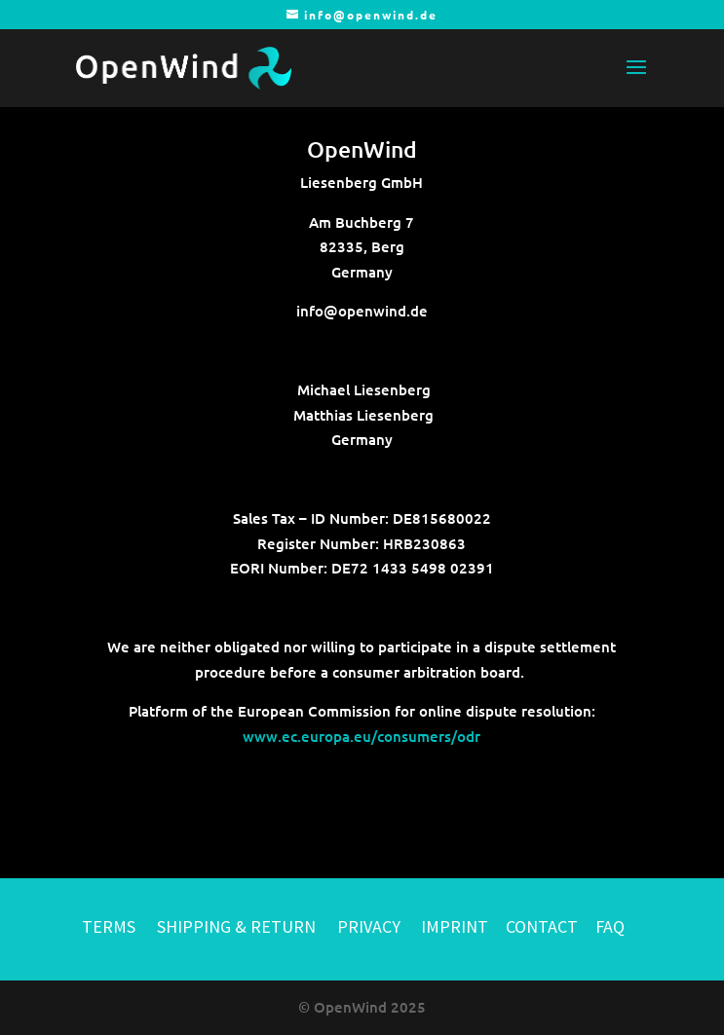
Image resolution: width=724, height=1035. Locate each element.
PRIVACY (368, 926)
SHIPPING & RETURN (238, 926)
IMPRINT (454, 926)
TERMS (108, 926)
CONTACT (542, 926)
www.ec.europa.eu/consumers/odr (361, 736)
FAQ (610, 926)
